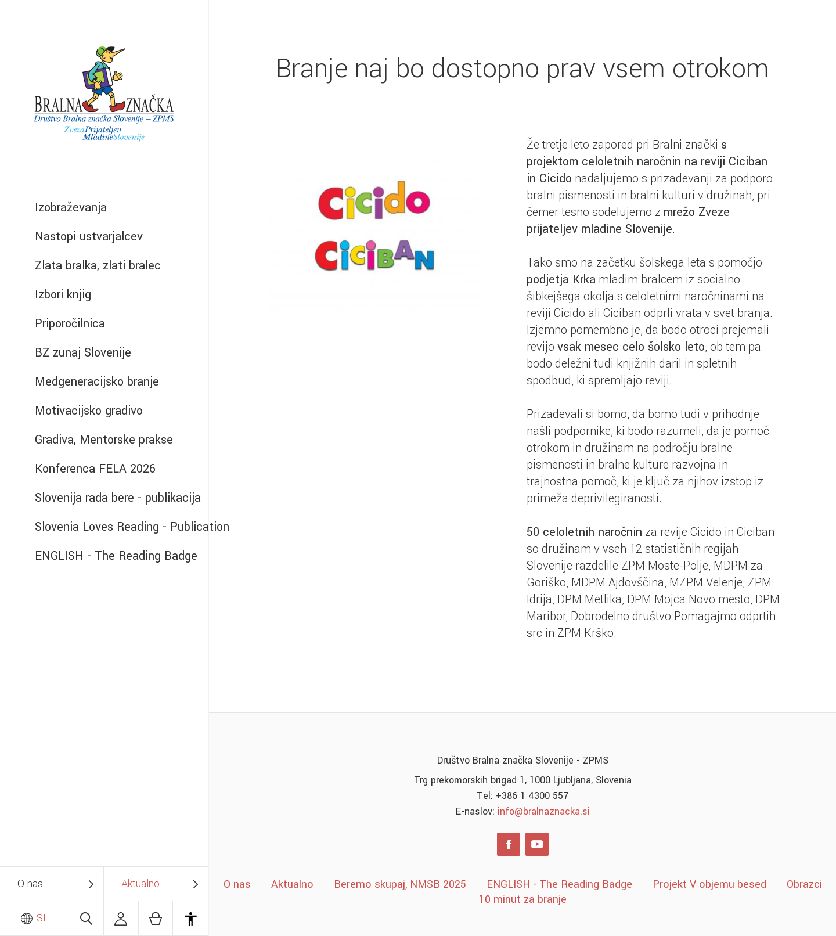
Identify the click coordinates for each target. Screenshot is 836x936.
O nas (30, 883)
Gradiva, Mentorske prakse (104, 439)
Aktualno (140, 883)
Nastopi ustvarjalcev (89, 236)
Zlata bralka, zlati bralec (98, 265)
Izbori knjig (63, 294)
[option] (374, 232)
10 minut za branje (523, 899)
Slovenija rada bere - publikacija (118, 497)
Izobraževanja (71, 207)
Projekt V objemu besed (709, 884)
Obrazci (804, 884)
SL (34, 918)
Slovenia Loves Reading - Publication (121, 527)
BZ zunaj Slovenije (83, 352)
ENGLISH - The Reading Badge (116, 556)
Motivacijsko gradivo (89, 410)
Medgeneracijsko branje (97, 381)
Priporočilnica (70, 323)
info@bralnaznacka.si (544, 811)
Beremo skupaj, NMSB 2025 (400, 884)
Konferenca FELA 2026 (95, 468)
